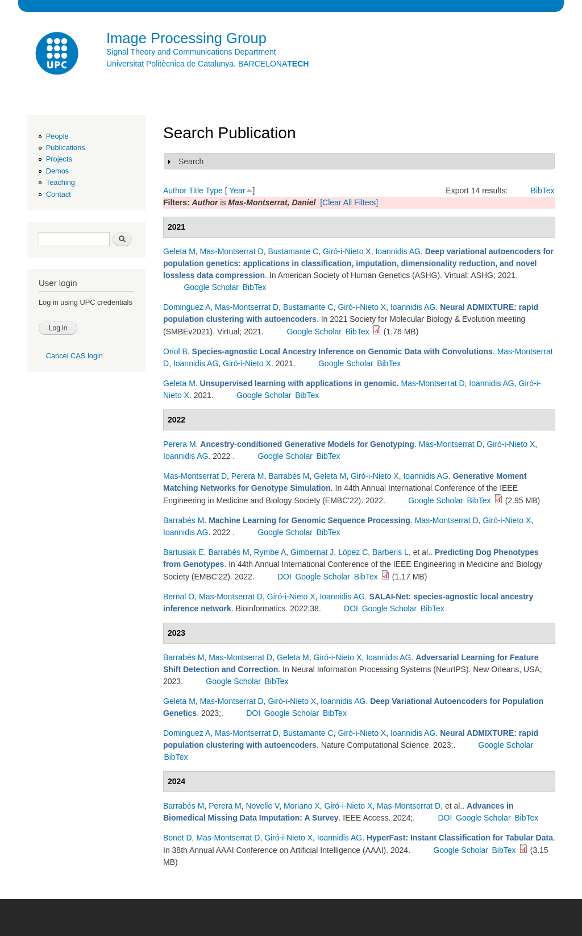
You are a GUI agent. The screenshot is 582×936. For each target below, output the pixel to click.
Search (190, 161)
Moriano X (302, 805)
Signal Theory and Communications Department (191, 51)
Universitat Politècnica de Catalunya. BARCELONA (207, 63)
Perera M (179, 444)
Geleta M (179, 251)
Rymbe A (270, 552)
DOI (284, 576)
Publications (65, 147)
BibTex (543, 190)
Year (237, 190)
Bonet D (177, 837)
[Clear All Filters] (349, 202)
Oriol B (175, 351)
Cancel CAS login (74, 355)
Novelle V (263, 805)
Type (213, 190)
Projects (59, 159)
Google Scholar (211, 287)
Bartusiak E (183, 552)
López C (353, 552)
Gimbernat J (312, 552)
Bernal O (178, 596)
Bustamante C (293, 251)
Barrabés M (288, 476)
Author (174, 190)
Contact (58, 194)
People (57, 136)
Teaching (60, 182)
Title (196, 190)
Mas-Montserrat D (232, 251)
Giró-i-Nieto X (347, 251)
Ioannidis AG (397, 251)
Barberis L (390, 552)
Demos (57, 171)
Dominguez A (186, 307)
